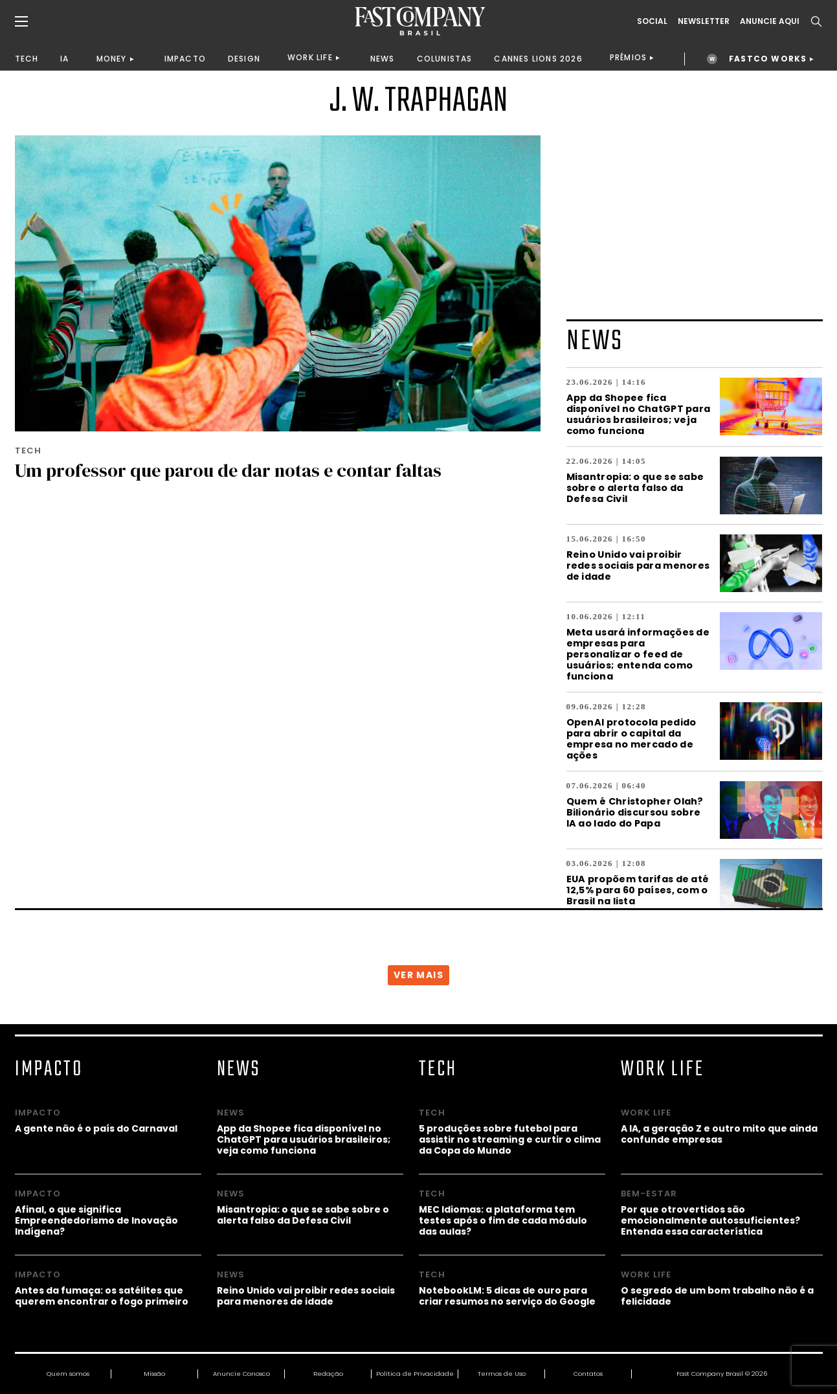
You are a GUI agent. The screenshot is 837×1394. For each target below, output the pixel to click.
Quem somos (68, 1373)
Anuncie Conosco (241, 1373)
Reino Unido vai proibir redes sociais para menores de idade (638, 565)
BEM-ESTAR (649, 1193)
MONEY (111, 58)
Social (652, 21)
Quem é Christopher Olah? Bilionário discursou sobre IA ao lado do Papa (635, 812)
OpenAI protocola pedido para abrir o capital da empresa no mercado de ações (631, 738)
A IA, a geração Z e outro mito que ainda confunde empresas (719, 1133)
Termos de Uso (502, 1373)
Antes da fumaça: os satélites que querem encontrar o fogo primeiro (101, 1295)
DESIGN (244, 58)
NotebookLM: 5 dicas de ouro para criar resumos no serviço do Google (507, 1295)
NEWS (382, 58)
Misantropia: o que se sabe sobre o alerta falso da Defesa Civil (635, 487)
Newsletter (704, 21)
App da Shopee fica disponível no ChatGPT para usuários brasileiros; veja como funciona (638, 414)
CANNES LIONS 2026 (538, 58)
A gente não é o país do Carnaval (96, 1128)
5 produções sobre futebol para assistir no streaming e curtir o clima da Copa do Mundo (510, 1139)
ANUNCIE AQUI (769, 21)
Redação (328, 1373)
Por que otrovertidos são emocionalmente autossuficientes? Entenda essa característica (710, 1220)
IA (64, 58)
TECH (27, 58)
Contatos (588, 1373)
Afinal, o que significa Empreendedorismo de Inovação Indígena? (96, 1220)
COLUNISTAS (445, 58)
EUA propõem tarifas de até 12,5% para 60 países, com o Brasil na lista (637, 890)
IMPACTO (185, 58)
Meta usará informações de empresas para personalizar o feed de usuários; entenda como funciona (638, 654)
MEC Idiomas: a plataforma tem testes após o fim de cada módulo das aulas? (503, 1220)
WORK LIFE (310, 57)
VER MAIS (418, 974)
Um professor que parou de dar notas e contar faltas (228, 470)
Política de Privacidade (415, 1373)
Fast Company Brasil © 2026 (721, 1373)
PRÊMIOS (628, 57)
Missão (154, 1373)
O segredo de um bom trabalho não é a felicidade (717, 1295)
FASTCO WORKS (768, 58)
